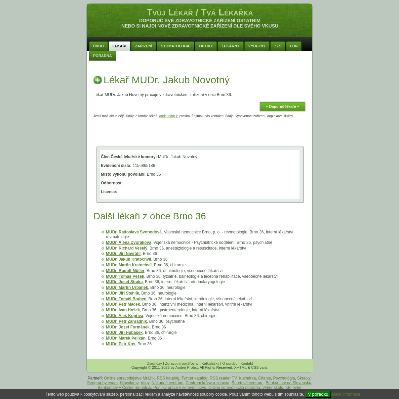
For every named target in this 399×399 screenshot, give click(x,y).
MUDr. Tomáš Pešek (125, 276)
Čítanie (264, 378)
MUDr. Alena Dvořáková (128, 242)
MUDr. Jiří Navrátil (123, 253)
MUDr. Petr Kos (120, 344)
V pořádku (318, 394)
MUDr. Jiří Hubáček (124, 332)
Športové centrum (248, 383)
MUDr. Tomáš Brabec (126, 299)
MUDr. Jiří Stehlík (122, 293)
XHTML (240, 367)
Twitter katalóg (194, 378)
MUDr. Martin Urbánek (127, 287)
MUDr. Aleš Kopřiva (124, 315)
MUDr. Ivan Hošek (123, 310)
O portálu (229, 363)
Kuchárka (247, 378)
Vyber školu (272, 387)
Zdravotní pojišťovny (182, 363)
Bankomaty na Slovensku (288, 383)
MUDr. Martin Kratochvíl (129, 265)
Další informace (346, 394)
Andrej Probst (186, 367)
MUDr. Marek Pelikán (126, 338)
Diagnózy (154, 363)
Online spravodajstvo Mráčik (129, 378)
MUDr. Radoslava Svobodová (134, 232)
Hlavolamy (129, 383)
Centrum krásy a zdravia (207, 383)
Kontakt (246, 363)
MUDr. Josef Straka (124, 281)
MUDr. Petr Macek (123, 304)
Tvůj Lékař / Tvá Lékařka (200, 12)
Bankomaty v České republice (124, 387)
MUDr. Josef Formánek (128, 327)
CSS (255, 367)
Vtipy (145, 383)
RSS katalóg (168, 378)
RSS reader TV (223, 378)
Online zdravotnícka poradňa (234, 387)
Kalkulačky (211, 363)
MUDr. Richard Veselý (126, 248)
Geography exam (102, 383)
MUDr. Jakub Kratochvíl (128, 259)
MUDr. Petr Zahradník (126, 321)
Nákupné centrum (168, 383)
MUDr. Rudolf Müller (125, 270)
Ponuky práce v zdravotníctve (179, 387)
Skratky (303, 378)
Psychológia (284, 378)
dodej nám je (168, 116)
